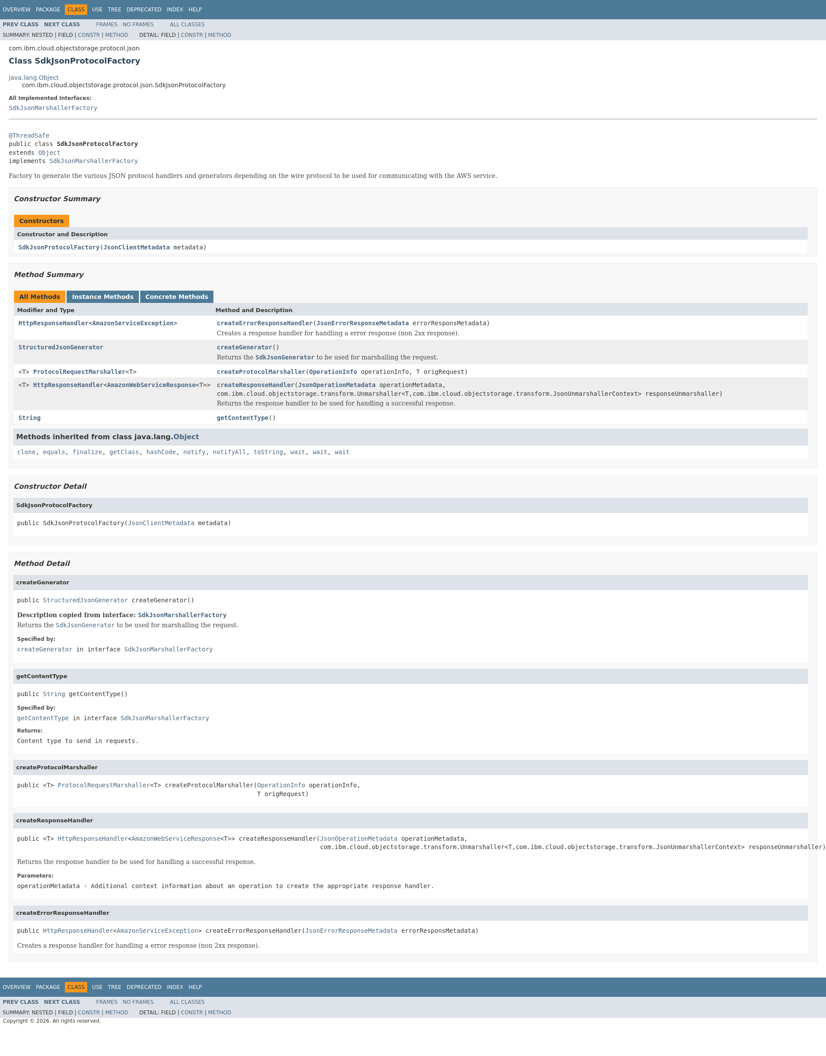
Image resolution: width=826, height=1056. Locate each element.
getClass (124, 451)
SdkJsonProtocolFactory (58, 247)
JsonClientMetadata (136, 247)
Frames (107, 24)
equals (54, 451)
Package (48, 10)
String (29, 417)
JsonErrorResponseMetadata (362, 323)
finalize (87, 451)
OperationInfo (333, 371)
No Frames (138, 24)
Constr (89, 35)
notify (194, 451)
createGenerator (244, 347)
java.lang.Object (34, 77)
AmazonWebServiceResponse (151, 384)
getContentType (243, 417)
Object (49, 152)
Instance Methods (102, 296)
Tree (114, 10)
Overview (17, 10)
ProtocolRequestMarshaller (79, 371)
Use (97, 10)
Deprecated (144, 10)
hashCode (161, 451)
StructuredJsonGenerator (60, 347)
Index (175, 10)
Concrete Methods (177, 296)
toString (268, 451)
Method (116, 35)
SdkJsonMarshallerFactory (53, 107)
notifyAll (229, 451)
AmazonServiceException (133, 323)
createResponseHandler (255, 384)
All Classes (187, 24)
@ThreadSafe (29, 135)
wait (298, 451)
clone (26, 451)
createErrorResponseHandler (265, 323)
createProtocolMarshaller (261, 371)
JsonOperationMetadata (337, 384)
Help (195, 10)
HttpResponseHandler (53, 323)
